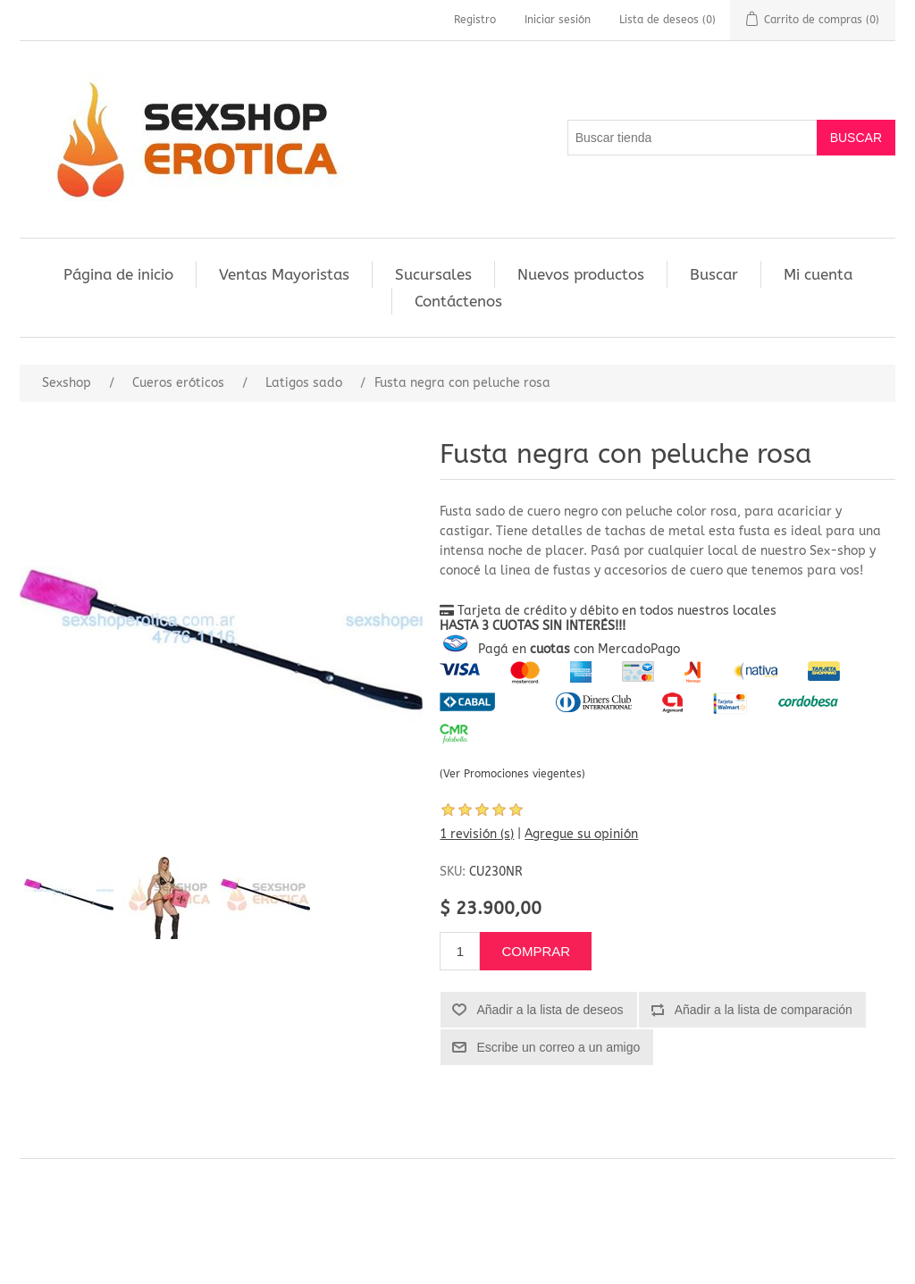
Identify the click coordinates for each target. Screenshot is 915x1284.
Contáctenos (458, 301)
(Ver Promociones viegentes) (512, 774)
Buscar (714, 274)
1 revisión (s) (477, 834)
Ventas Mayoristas (284, 274)
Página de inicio (118, 274)
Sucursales (433, 274)
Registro (475, 19)
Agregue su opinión (581, 834)
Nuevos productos (580, 274)
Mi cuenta (818, 274)
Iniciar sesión (558, 19)
